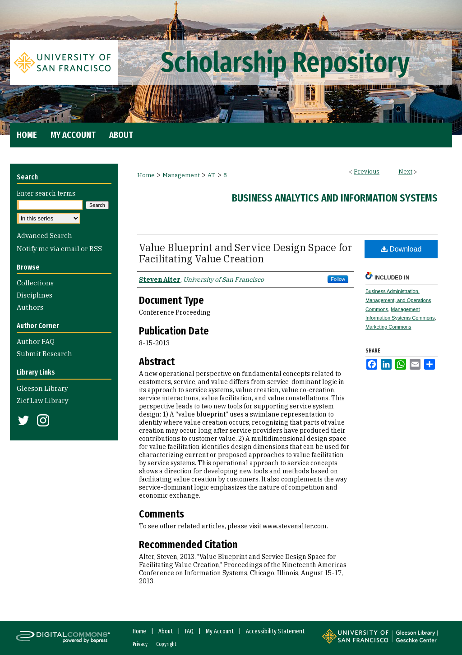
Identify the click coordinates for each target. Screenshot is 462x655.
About (165, 631)
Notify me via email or (59, 248)
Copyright (166, 644)
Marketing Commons (388, 327)
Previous (366, 171)
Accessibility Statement (275, 631)
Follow (338, 279)
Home (146, 175)
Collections (35, 283)
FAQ (189, 631)
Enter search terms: (47, 193)
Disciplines (34, 295)
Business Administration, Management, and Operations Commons (398, 300)
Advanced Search (44, 235)
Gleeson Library (42, 388)
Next (405, 171)
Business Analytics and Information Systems (335, 198)
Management (181, 175)
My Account (220, 631)
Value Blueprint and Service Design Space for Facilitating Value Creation (245, 253)
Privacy (140, 644)
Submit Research (44, 353)
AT (212, 175)
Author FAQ (36, 341)
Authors (30, 307)
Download (401, 249)
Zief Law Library (43, 400)
